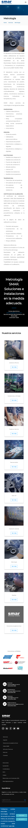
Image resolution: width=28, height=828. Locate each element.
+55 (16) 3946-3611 (11, 692)
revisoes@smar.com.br (12, 697)
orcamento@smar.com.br (13, 684)
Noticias (5, 752)
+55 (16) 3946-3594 (11, 699)
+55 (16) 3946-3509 (11, 705)
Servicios (10, 22)
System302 (6, 766)
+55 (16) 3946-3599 (11, 686)
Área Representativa (8, 781)
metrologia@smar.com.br (14, 313)
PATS (4, 772)
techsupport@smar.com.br (13, 691)
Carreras (5, 755)
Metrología (17, 22)
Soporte (5, 740)
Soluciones (6, 762)
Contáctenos (6, 769)
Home (5, 22)
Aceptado (21, 815)
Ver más (14, 367)
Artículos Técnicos (8, 749)
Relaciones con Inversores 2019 (11, 778)
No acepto (21, 819)
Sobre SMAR (6, 746)
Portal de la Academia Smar (10, 743)
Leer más (11, 826)
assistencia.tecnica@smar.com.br (15, 704)
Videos (4, 775)
